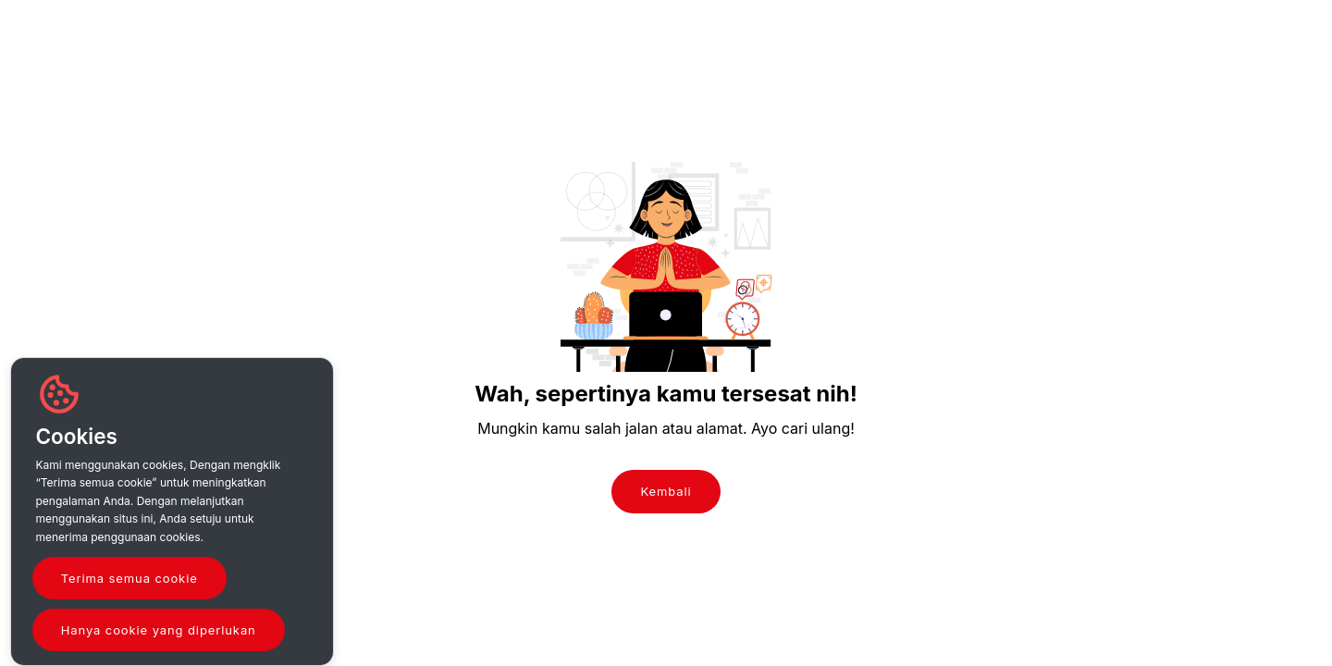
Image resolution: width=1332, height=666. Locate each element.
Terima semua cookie (129, 578)
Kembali (665, 491)
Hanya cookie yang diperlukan (158, 630)
